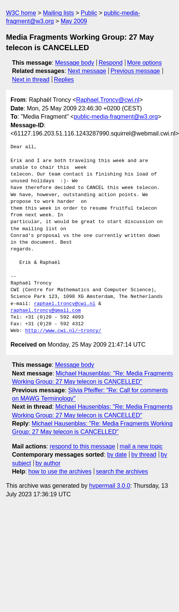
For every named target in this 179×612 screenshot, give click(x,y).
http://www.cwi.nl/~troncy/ (63, 331)
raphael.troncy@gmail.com (46, 310)
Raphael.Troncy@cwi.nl (108, 100)
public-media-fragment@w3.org (116, 116)
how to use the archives (60, 471)
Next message (87, 71)
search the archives (122, 471)
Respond (111, 63)
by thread (143, 454)
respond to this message (82, 446)
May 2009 (74, 21)
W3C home (21, 13)
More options (144, 63)
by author (48, 463)
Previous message (135, 71)
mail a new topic (141, 446)
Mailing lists (58, 13)
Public (89, 13)
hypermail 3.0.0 (109, 485)
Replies (64, 79)
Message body (74, 63)
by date (116, 454)
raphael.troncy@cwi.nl (64, 304)
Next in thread (31, 79)
